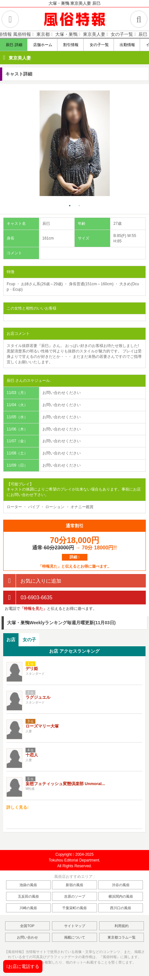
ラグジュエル (38, 697)
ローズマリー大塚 (42, 726)
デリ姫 (32, 668)
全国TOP (27, 926)
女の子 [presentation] (29, 639)
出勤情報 (127, 45)
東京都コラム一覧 (122, 937)
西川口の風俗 (120, 908)
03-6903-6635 (27, 597)
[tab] (11, 639)
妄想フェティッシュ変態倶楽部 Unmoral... (65, 783)
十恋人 (32, 754)
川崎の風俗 (28, 908)
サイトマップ (74, 926)
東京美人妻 (20, 57)
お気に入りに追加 (32, 581)
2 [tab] (79, 206)
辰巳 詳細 (14, 45)
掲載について (74, 937)
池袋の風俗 (28, 885)
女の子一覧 (99, 45)
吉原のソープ (74, 896)
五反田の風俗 (28, 896)
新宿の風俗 (74, 885)
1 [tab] (70, 206)
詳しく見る (17, 807)
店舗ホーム (43, 45)
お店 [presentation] (10, 639)
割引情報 (71, 45)
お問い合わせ (27, 937)
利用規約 (122, 926)
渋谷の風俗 (121, 885)
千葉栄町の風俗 (74, 908)
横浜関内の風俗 (120, 896)
